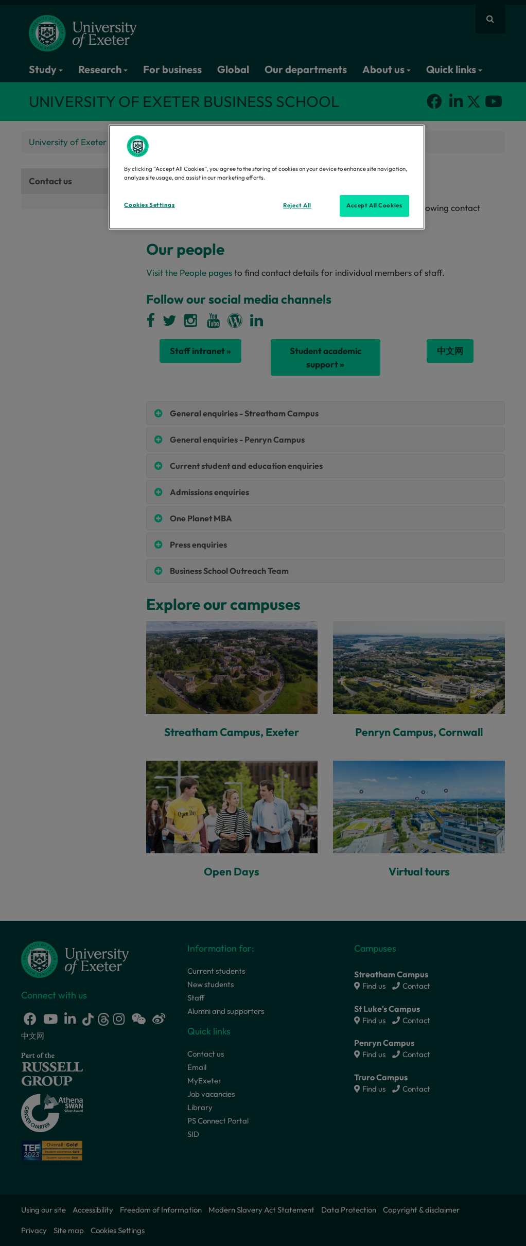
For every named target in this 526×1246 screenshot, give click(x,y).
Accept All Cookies (374, 205)
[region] (266, 177)
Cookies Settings (149, 204)
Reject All (297, 205)
